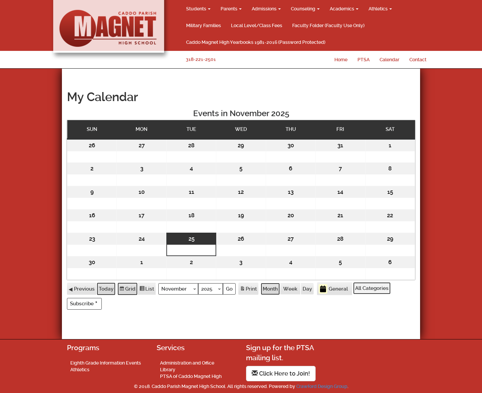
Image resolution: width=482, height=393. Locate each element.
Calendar (389, 59)
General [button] (333, 289)
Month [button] (270, 289)
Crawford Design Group (321, 386)
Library (167, 369)
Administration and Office (187, 363)
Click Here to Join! (281, 373)
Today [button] (106, 289)
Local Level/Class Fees (256, 25)
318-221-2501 (201, 59)
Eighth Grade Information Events (105, 363)
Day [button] (307, 289)
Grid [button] (127, 289)
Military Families (203, 25)
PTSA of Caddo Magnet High (191, 376)
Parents (231, 8)
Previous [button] (82, 288)
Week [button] (290, 289)
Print (248, 289)
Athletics (380, 8)
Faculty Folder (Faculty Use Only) (328, 25)
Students (198, 8)
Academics (344, 8)
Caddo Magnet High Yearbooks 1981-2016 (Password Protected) (255, 42)
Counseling (305, 8)
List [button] (146, 289)
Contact (417, 59)
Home (340, 59)
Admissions (266, 8)
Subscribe (84, 303)
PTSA (363, 59)
